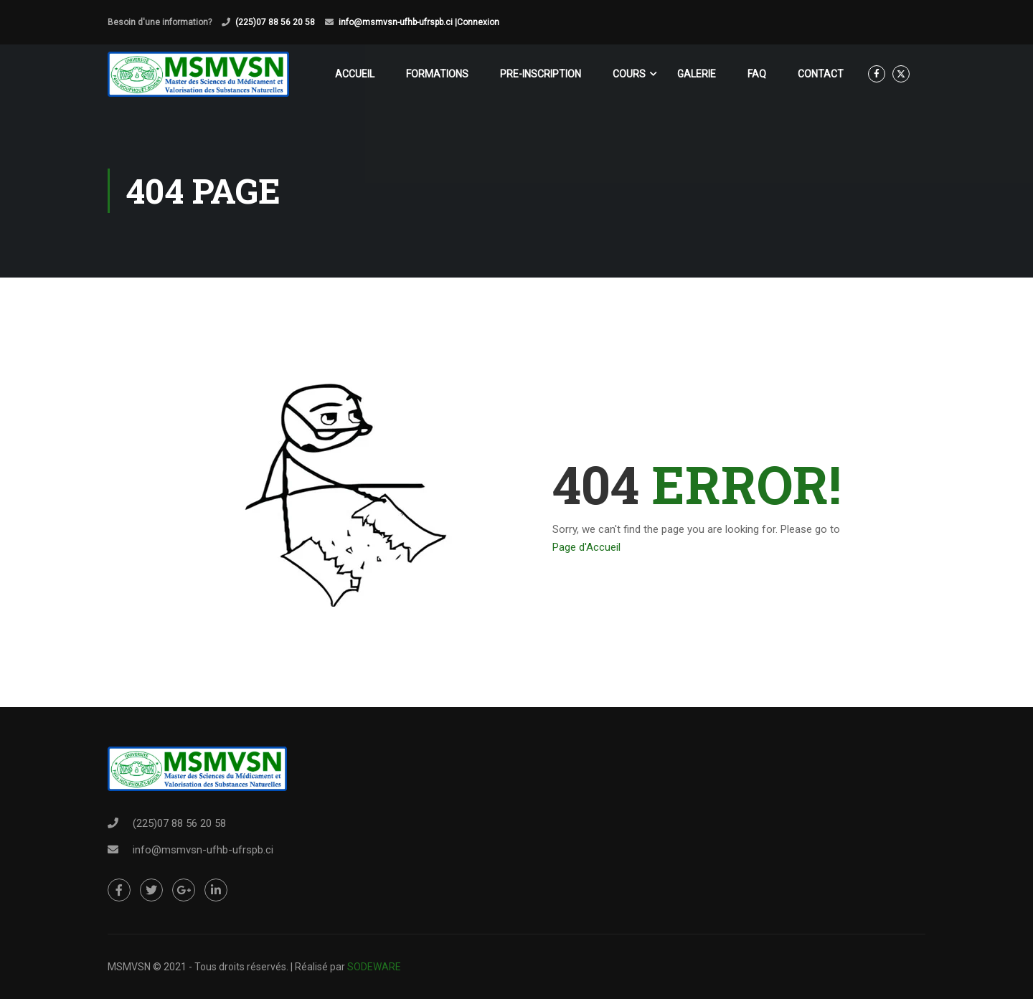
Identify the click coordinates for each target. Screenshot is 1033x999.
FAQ (756, 74)
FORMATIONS (437, 74)
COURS (629, 74)
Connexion (478, 22)
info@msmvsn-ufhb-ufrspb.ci (203, 849)
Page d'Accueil (586, 547)
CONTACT (821, 74)
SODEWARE (374, 966)
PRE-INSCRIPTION (540, 74)
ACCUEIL (354, 74)
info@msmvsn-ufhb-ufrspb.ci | (398, 22)
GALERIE (696, 74)
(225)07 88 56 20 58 (275, 22)
